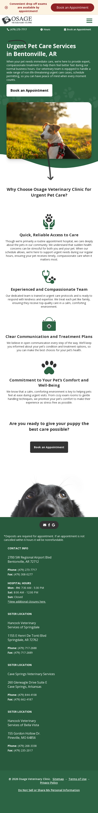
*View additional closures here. (27, 601)
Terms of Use (77, 779)
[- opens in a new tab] (49, 525)
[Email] (44, 525)
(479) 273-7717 (17, 29)
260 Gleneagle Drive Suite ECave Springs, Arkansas (27, 684)
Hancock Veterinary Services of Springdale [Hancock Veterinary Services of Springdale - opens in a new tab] (24, 625)
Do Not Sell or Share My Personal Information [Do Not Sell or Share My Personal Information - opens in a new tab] (49, 790)
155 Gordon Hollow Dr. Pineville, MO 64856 (24, 735)
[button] (89, 20)
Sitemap (58, 779)
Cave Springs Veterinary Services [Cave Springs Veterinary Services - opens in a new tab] (31, 674)
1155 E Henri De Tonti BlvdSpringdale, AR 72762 (27, 637)
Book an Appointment (72, 7)
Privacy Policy (49, 782)
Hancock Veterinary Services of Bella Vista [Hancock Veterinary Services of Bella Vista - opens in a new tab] (23, 723)
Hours (45, 29)
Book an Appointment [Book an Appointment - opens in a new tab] (29, 90)
